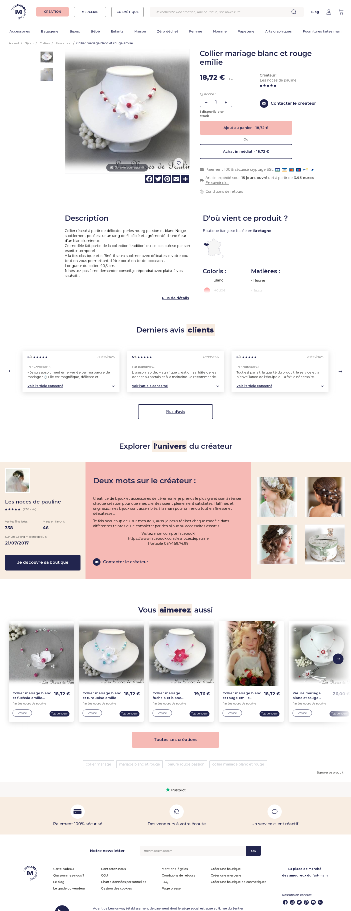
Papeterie (246, 31)
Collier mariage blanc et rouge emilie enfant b (241, 684)
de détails (180, 287)
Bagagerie (49, 31)
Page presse (171, 877)
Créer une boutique (226, 858)
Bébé (95, 31)
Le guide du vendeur (69, 877)
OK (253, 840)
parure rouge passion (186, 753)
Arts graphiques (278, 31)
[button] (10, 360)
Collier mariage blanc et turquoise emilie (101, 684)
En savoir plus (217, 182)
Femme (195, 31)
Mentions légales (175, 858)
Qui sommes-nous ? (68, 864)
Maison (140, 31)
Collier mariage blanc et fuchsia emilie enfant (31, 684)
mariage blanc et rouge (139, 753)
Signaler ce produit (330, 761)
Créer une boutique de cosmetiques (238, 871)
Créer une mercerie (226, 864)
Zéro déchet (167, 31)
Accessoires (20, 31)
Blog (315, 12)
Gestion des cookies (116, 877)
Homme (220, 31)
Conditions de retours (224, 191)
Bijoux (75, 31)
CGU (104, 864)
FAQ (165, 871)
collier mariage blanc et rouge (238, 753)
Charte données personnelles (123, 871)
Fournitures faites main (322, 31)
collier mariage (98, 753)
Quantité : (208, 94)
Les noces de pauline (278, 80)
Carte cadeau (63, 858)
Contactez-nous (113, 858)
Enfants (117, 31)
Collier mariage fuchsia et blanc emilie (166, 684)
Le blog (58, 871)
